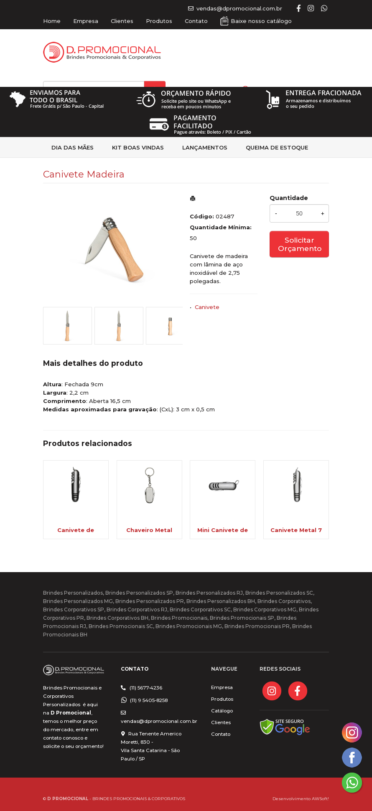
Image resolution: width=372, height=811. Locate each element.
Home (52, 21)
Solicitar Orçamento (299, 244)
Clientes (122, 21)
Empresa (85, 21)
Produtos (159, 21)
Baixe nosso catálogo (261, 21)
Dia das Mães (72, 147)
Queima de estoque (277, 147)
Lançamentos (204, 147)
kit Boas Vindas (138, 147)
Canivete (207, 307)
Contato (196, 21)
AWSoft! (320, 798)
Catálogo (222, 711)
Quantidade (289, 198)
